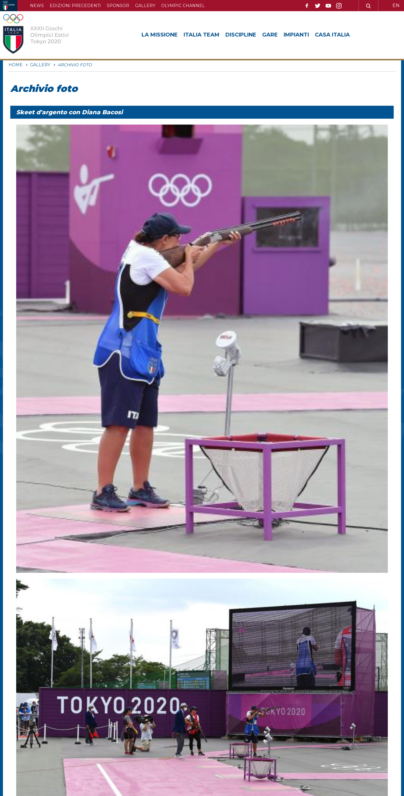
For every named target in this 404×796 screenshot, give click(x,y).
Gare (270, 35)
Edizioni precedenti (75, 5)
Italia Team (202, 35)
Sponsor (118, 5)
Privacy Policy (314, 736)
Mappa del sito (233, 726)
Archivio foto (312, 726)
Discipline (240, 35)
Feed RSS (227, 746)
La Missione (160, 35)
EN (396, 5)
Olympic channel (183, 5)
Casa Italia (332, 35)
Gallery (145, 5)
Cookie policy (313, 746)
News (37, 5)
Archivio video (232, 736)
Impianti (296, 35)
